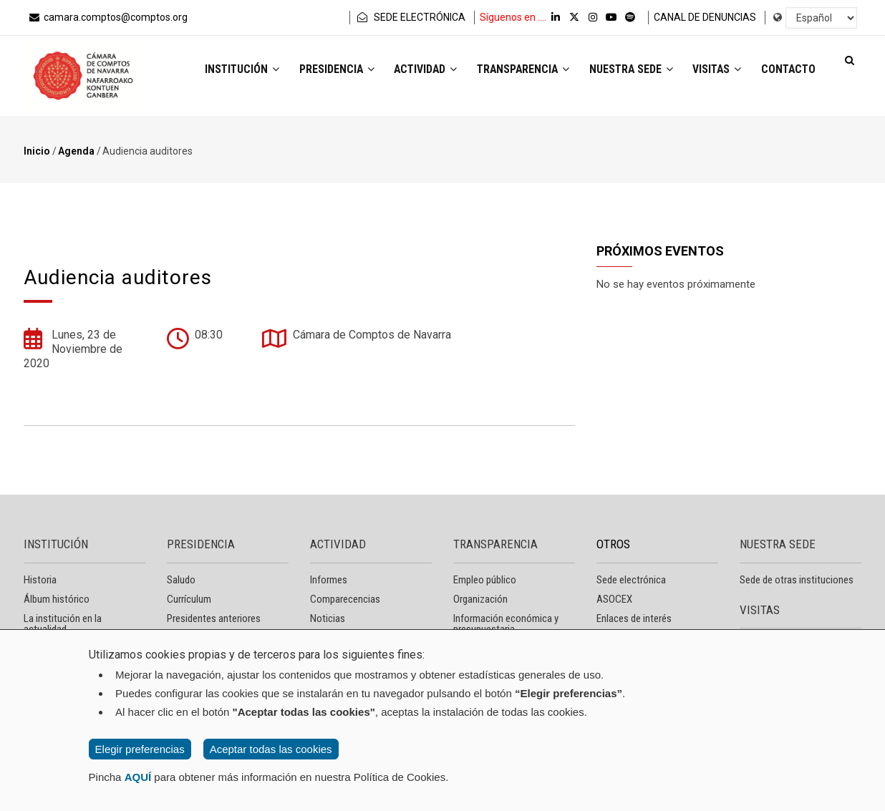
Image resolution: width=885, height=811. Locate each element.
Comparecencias (345, 599)
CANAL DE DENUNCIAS (705, 17)
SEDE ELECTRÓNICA (410, 17)
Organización (480, 599)
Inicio (37, 151)
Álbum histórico (57, 599)
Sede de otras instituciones (796, 579)
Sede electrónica (631, 579)
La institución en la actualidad (63, 624)
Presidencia (317, 70)
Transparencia (510, 70)
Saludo (181, 579)
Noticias (327, 618)
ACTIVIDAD (338, 544)
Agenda (76, 151)
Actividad (409, 70)
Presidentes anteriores (214, 618)
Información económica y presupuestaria (505, 624)
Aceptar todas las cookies (271, 749)
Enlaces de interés (634, 618)
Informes (328, 579)
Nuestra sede (622, 70)
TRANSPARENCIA (495, 544)
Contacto (786, 70)
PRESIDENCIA (201, 544)
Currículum (189, 599)
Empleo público (484, 579)
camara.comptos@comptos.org (107, 17)
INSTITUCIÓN (56, 544)
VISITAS (760, 610)
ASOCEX (614, 599)
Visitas (712, 70)
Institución (220, 70)
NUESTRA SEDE (778, 544)
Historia (40, 579)
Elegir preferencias (140, 749)
